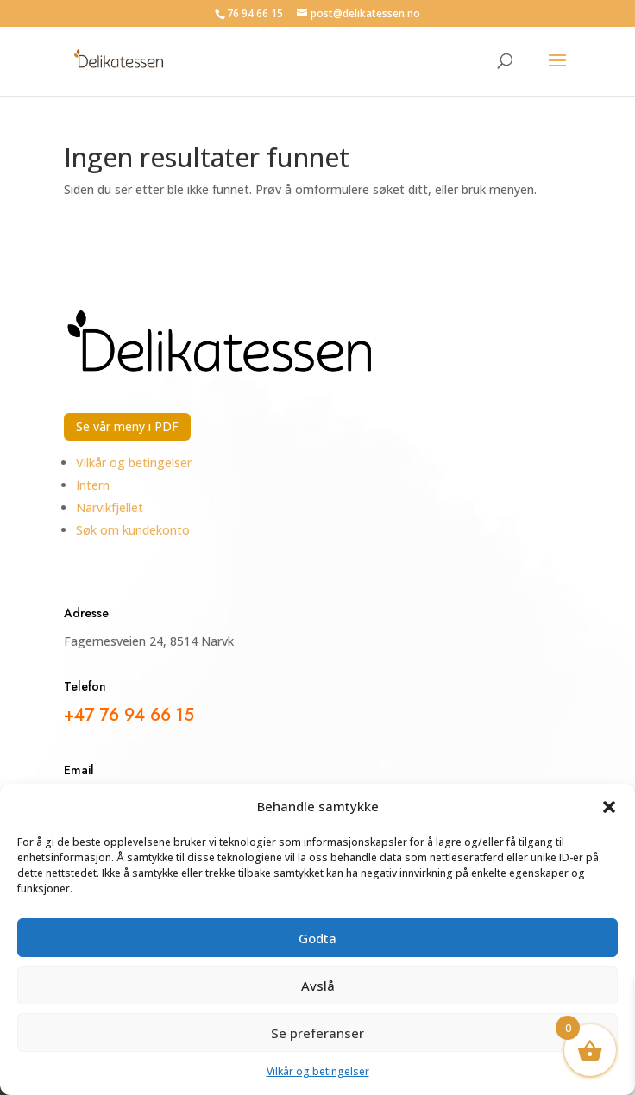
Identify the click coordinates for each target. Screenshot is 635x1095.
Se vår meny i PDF (127, 426)
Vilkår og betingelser (318, 1071)
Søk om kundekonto (133, 530)
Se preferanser (317, 1033)
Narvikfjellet (109, 507)
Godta (317, 938)
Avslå (318, 985)
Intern (93, 485)
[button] (609, 807)
